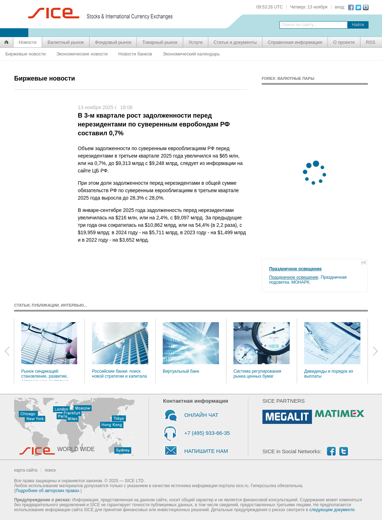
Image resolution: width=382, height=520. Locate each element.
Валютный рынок (65, 42)
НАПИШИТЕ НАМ (206, 451)
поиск (50, 470)
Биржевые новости (25, 54)
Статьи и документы (235, 42)
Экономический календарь (191, 54)
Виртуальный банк (191, 348)
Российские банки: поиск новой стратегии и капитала (120, 350)
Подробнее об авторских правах (47, 490)
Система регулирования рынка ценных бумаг (261, 350)
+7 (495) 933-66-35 (207, 433)
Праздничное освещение (295, 268)
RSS (370, 42)
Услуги (196, 42)
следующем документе (332, 509)
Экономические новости (82, 54)
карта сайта (25, 470)
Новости (27, 42)
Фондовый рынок (113, 42)
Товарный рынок (159, 42)
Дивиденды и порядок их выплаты (332, 350)
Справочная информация (295, 42)
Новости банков (135, 54)
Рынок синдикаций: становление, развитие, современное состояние (49, 351)
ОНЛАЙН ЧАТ (201, 415)
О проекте (344, 42)
